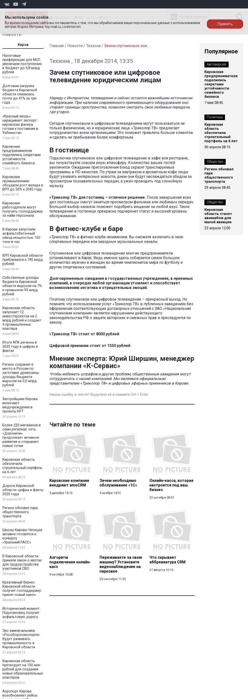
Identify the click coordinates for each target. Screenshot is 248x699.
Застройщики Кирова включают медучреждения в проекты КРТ (20, 405)
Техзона (93, 45)
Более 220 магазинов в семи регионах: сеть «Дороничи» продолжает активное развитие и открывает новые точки (21, 435)
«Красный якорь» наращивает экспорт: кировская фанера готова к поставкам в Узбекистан (20, 124)
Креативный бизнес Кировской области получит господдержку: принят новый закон (22, 588)
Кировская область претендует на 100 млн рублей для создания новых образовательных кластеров (22, 669)
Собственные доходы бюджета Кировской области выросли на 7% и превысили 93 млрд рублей (22, 286)
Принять (225, 24)
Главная (56, 45)
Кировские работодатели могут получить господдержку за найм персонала (22, 209)
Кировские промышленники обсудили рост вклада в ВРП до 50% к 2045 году (22, 183)
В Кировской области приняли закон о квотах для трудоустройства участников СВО (22, 562)
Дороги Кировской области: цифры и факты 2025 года (22, 490)
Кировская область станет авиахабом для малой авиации (218, 216)
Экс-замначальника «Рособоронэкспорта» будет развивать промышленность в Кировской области (21, 639)
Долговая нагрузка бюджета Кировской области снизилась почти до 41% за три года (19, 94)
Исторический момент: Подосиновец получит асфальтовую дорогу (21, 613)
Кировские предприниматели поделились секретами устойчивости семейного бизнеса (21, 155)
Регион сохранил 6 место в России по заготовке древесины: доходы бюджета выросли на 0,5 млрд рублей (20, 374)
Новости (75, 45)
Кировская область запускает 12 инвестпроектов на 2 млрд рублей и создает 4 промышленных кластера (21, 318)
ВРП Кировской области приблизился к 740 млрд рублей (22, 260)
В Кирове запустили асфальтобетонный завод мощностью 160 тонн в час (21, 235)
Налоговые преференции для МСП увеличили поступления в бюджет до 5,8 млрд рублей (22, 64)
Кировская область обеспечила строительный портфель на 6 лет (22, 466)
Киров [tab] (23, 45)
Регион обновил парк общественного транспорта (20, 512)
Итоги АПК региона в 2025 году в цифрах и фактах (20, 346)
